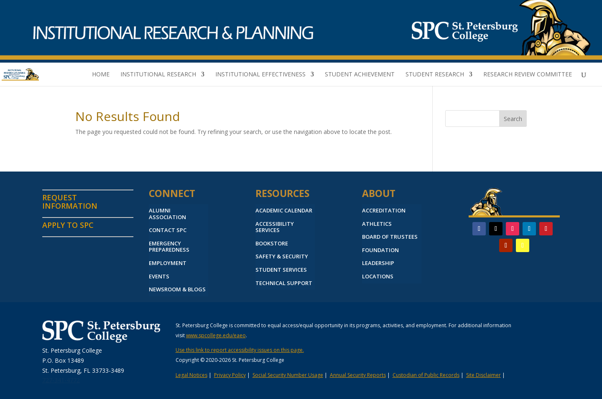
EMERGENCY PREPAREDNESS (169, 247)
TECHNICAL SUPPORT (283, 283)
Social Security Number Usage (288, 375)
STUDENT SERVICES (281, 270)
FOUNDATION (380, 250)
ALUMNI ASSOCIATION (167, 214)
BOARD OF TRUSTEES (390, 237)
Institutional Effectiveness (260, 74)
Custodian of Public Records (426, 375)
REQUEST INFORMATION (69, 201)
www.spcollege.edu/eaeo (216, 335)
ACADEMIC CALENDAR (283, 210)
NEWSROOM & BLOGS (177, 289)
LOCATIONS (377, 276)
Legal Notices (191, 375)
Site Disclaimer (483, 375)
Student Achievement (360, 74)
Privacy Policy (230, 375)
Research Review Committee (527, 74)
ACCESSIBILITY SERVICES (274, 227)
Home (101, 74)
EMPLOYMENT (167, 263)
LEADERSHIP (378, 263)
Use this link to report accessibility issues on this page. (240, 350)
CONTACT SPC (167, 230)
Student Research (435, 74)
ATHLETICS (377, 224)
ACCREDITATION (384, 210)
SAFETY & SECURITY (281, 256)
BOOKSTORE (271, 243)
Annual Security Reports (358, 375)
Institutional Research (158, 74)
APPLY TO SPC (68, 225)
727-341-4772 (61, 380)
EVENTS (159, 276)
